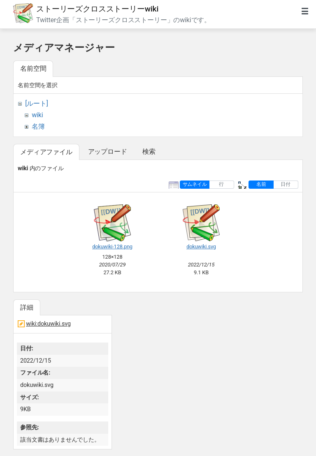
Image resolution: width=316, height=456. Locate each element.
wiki (37, 115)
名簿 (38, 126)
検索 (149, 151)
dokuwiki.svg (201, 246)
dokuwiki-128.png (112, 246)
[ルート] (36, 103)
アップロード (107, 151)
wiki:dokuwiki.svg (48, 323)
